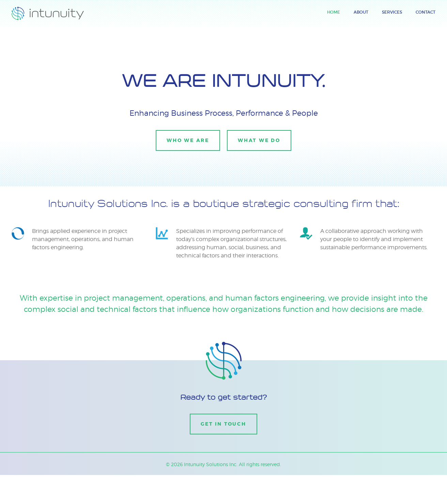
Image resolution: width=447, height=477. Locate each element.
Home (333, 12)
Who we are (187, 140)
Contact (425, 12)
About (361, 12)
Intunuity (24, 10)
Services (392, 12)
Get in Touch (223, 424)
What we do (259, 140)
